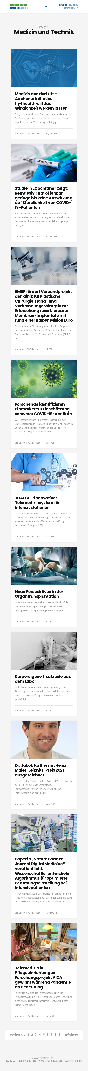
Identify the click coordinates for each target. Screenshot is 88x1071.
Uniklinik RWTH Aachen (29, 133)
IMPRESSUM (25, 1061)
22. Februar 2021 (50, 913)
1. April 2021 (48, 710)
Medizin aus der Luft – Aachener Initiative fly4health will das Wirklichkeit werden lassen (41, 101)
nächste (71, 1034)
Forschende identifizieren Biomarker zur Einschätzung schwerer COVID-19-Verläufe (43, 409)
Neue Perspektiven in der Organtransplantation (39, 594)
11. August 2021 (49, 236)
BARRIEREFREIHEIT (73, 1061)
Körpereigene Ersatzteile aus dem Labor (43, 679)
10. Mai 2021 (48, 443)
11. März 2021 (48, 804)
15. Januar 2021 (49, 1016)
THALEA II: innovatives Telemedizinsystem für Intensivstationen (37, 502)
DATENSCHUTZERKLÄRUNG (47, 1061)
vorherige (17, 1034)
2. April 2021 (48, 621)
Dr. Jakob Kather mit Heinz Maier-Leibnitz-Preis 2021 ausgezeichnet (40, 770)
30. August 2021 (49, 133)
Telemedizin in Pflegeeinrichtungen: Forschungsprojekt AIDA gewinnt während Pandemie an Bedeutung (43, 977)
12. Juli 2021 (47, 349)
